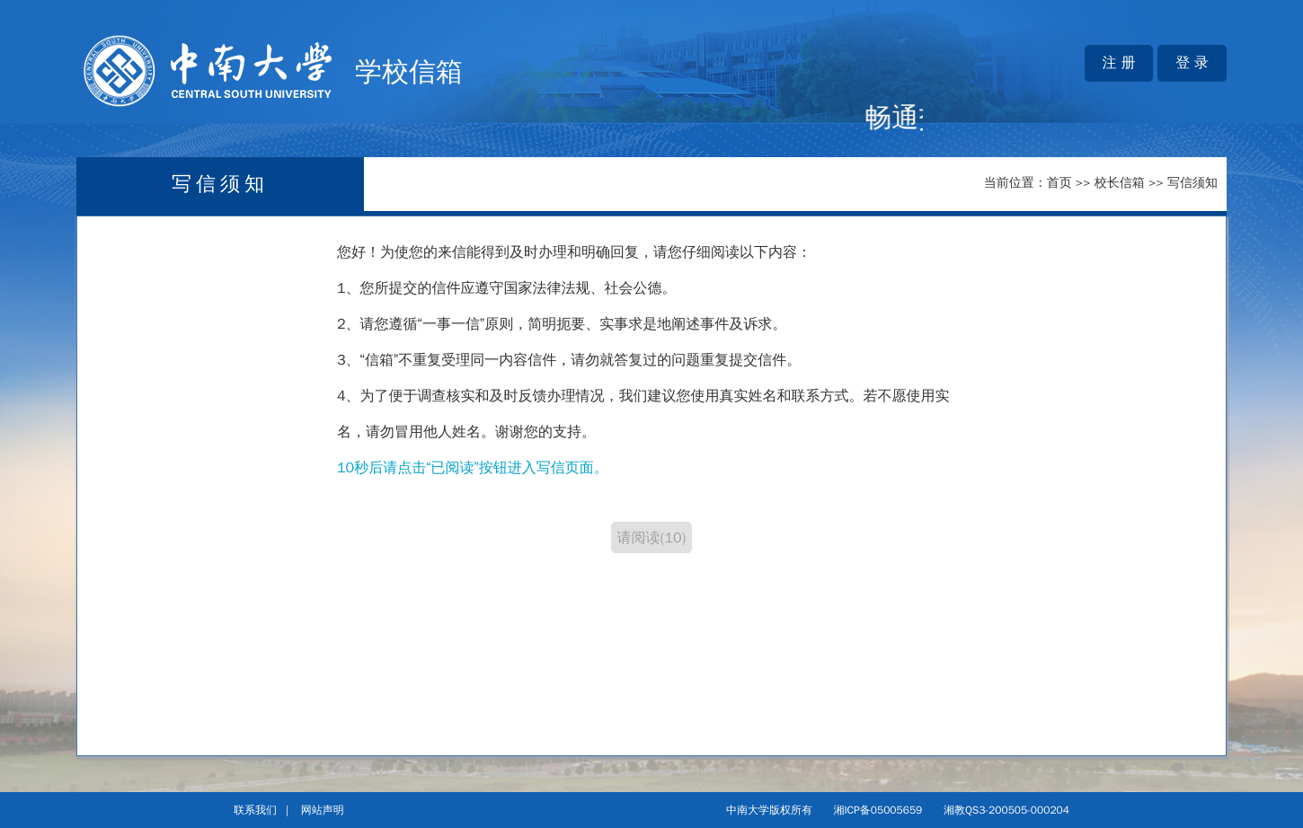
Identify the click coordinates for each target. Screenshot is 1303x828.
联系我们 (255, 810)
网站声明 (322, 810)
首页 (1059, 182)
